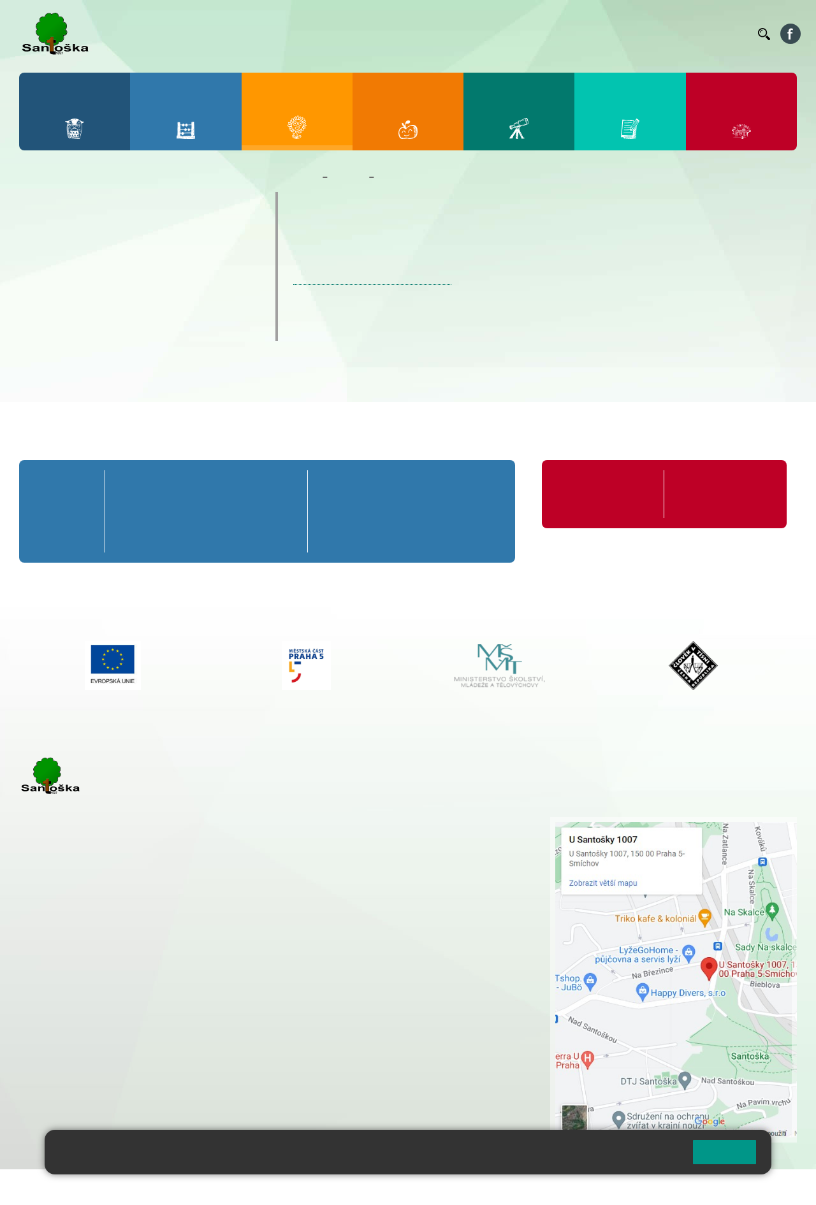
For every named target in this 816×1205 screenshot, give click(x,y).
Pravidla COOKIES (477, 1187)
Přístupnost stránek (384, 1187)
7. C (385, 535)
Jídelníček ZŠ (447, 34)
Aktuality (59, 278)
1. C (129, 535)
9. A (480, 487)
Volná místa (678, 34)
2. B (168, 511)
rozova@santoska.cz (89, 1055)
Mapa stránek (257, 1187)
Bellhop (394, 34)
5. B (283, 511)
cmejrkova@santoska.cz (96, 990)
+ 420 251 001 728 (382, 837)
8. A (433, 487)
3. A (206, 487)
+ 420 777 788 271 (153, 976)
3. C (206, 535)
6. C (336, 535)
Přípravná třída (59, 494)
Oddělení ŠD (69, 228)
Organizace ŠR (513, 34)
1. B (129, 511)
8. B (433, 511)
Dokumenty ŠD (76, 253)
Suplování (574, 34)
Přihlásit (314, 1187)
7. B (385, 511)
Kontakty (730, 34)
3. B (206, 511)
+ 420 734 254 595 (446, 890)
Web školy (774, 1187)
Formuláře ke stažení (717, 487)
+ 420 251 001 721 (384, 823)
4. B (244, 511)
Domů (305, 177)
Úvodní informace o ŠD (99, 204)
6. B (337, 511)
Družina (348, 177)
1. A (129, 487)
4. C (244, 535)
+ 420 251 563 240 (75, 1042)
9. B (481, 511)
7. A (385, 487)
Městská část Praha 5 (62, 1093)
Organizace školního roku (599, 494)
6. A (336, 487)
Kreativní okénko (82, 328)
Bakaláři (353, 34)
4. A (244, 487)
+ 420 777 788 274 (379, 850)
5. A (283, 487)
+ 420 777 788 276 (153, 1042)
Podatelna (624, 34)
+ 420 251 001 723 (75, 976)
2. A (167, 487)
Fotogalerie (66, 303)
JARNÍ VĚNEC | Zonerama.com (372, 277)
